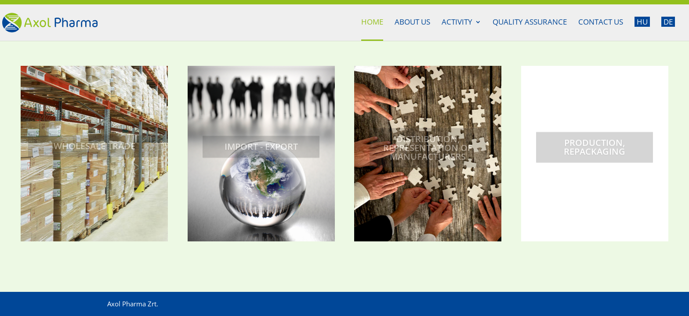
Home (372, 23)
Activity (457, 23)
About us (412, 23)
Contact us (600, 23)
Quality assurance (530, 23)
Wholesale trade (94, 148)
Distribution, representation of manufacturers (427, 150)
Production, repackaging (594, 150)
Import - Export (261, 149)
